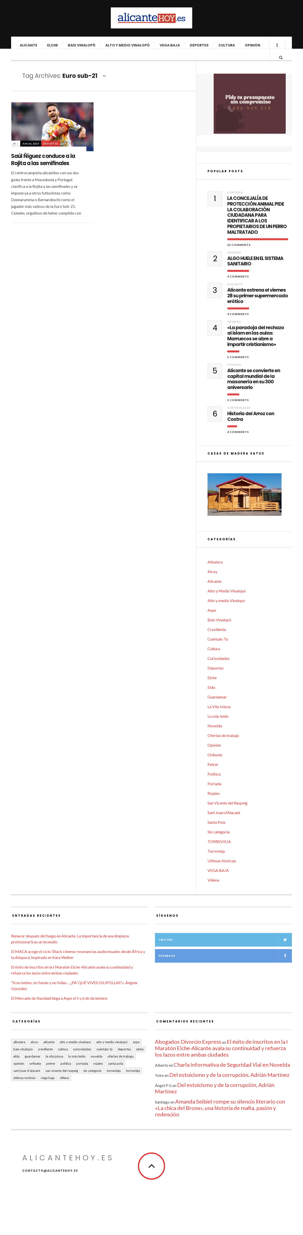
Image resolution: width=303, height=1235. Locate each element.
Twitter (225, 949)
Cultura (227, 45)
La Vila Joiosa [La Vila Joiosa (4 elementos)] (54, 1065)
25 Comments (239, 254)
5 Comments (238, 366)
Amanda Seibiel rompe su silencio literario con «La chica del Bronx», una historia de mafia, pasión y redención (220, 1117)
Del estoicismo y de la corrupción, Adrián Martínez (229, 1084)
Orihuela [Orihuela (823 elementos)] (35, 1073)
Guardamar (217, 706)
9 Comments (238, 285)
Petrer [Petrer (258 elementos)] (50, 1073)
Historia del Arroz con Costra (250, 426)
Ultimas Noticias (222, 869)
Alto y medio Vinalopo (226, 609)
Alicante (29, 45)
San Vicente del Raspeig (227, 812)
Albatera (215, 571)
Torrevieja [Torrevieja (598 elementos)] (114, 1080)
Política (214, 783)
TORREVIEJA (219, 850)
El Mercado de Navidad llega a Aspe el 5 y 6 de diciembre (59, 1007)
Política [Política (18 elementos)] (65, 1073)
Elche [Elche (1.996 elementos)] (140, 1058)
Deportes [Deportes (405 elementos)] (124, 1058)
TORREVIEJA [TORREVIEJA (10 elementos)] (133, 1080)
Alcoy (212, 580)
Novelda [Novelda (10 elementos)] (96, 1065)
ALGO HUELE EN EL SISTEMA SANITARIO (255, 270)
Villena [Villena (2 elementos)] (64, 1087)
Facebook (225, 965)
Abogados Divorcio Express (188, 1050)
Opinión (253, 45)
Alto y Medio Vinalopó (128, 45)
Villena (213, 889)
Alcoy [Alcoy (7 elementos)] (34, 1051)
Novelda (215, 735)
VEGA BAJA (170, 45)
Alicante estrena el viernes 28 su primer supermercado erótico (257, 305)
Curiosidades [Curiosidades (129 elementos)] (82, 1058)
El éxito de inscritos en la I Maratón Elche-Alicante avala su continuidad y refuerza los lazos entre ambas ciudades (221, 1057)
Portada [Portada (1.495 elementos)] (82, 1073)
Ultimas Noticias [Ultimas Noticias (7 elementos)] (24, 1087)
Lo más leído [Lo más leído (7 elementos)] (77, 1065)
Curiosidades (239, 416)
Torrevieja (216, 860)
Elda (211, 696)
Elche (52, 45)
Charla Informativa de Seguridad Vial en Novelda (232, 1073)
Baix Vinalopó (82, 45)
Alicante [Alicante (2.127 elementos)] (49, 1051)
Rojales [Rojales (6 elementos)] (98, 1073)
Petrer (213, 773)
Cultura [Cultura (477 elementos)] (63, 1058)
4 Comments (238, 441)
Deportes (199, 45)
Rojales (214, 802)
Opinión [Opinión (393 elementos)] (18, 1073)
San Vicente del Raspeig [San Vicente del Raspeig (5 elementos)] (61, 1080)
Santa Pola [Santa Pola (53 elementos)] (115, 1073)
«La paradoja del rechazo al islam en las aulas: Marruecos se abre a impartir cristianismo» (255, 345)
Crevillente (217, 638)
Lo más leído (218, 725)
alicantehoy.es (68, 1167)
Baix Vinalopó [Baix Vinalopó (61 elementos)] (23, 1058)
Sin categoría (218, 841)
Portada (235, 201)
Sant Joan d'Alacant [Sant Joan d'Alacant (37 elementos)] (26, 1080)
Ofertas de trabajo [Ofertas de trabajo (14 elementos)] (121, 1065)
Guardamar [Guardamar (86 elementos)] (32, 1065)
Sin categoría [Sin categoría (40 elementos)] (92, 1080)
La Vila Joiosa (219, 715)
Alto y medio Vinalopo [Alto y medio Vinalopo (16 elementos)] (75, 1051)
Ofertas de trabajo (223, 744)
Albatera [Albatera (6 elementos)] (19, 1051)
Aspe (212, 619)
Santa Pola (216, 831)
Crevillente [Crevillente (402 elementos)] (45, 1058)
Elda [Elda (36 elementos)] (16, 1065)
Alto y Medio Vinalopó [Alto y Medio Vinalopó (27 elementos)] (112, 1051)
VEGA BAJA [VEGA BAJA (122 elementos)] (48, 1087)
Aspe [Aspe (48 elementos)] (136, 1051)
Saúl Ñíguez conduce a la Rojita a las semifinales (43, 164)
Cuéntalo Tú (218, 648)
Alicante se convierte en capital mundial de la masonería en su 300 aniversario (253, 388)
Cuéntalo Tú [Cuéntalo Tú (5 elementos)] (104, 1058)
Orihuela (215, 763)
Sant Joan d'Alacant (224, 821)
